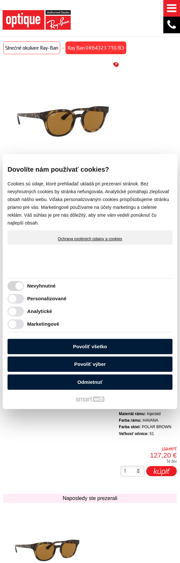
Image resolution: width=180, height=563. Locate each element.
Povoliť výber (90, 364)
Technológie (70, 478)
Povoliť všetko (90, 346)
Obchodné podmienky (115, 496)
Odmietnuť (89, 382)
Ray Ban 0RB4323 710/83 (31, 416)
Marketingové (43, 324)
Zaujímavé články (68, 491)
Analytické (39, 311)
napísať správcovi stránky (130, 554)
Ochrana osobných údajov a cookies (90, 239)
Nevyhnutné (41, 286)
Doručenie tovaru (114, 463)
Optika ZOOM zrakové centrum (66, 514)
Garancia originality (114, 512)
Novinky (65, 459)
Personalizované (46, 298)
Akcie (62, 469)
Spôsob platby (111, 479)
